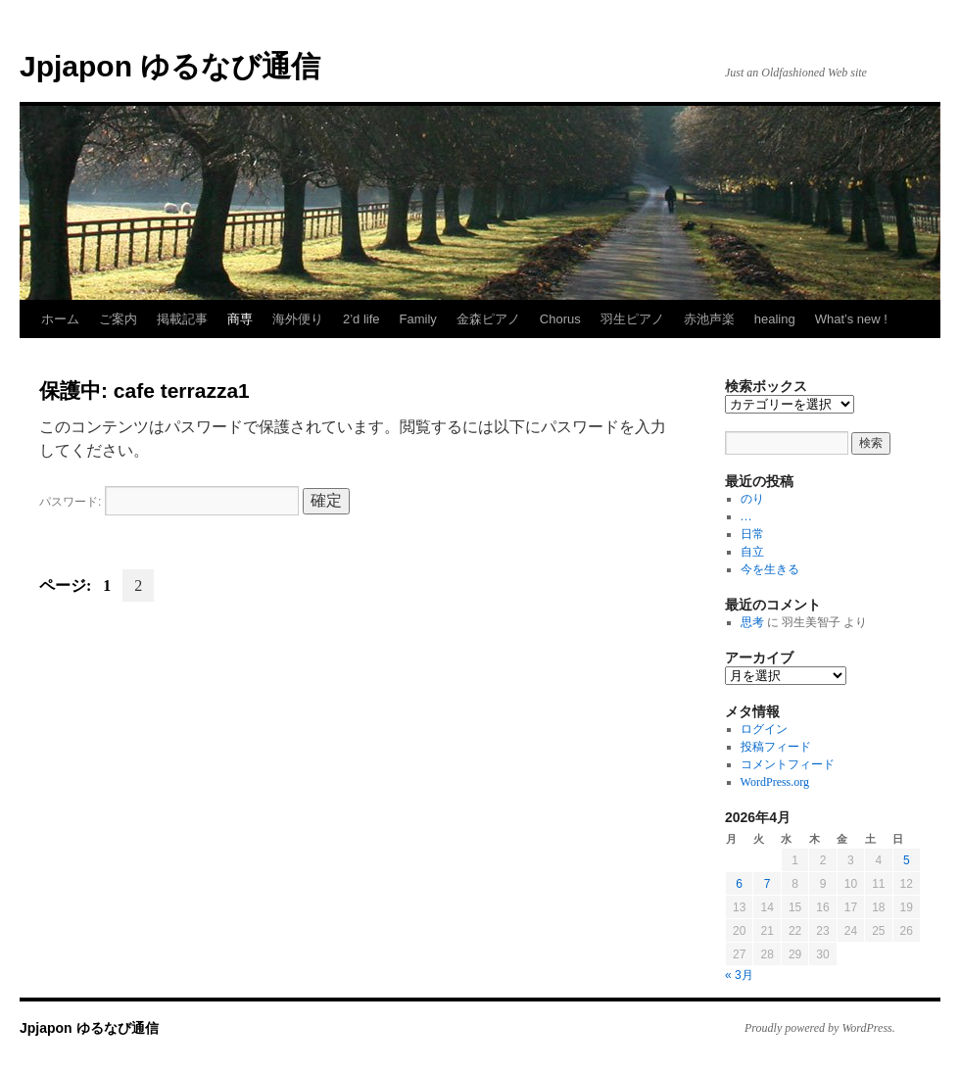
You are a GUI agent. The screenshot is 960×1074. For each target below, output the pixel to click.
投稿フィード (776, 747)
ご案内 (118, 319)
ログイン (764, 729)
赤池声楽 (709, 319)
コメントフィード (788, 764)
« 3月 (739, 975)
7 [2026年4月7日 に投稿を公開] (767, 884)
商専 (240, 319)
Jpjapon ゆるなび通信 (170, 66)
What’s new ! (851, 319)
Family (418, 319)
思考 (752, 622)
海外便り (297, 319)
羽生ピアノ (632, 319)
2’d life (361, 319)
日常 (752, 534)
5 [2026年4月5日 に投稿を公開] (906, 860)
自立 (752, 552)
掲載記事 (182, 319)
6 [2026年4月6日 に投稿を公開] (739, 884)
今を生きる (770, 569)
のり (752, 499)
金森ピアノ (488, 319)
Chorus (560, 319)
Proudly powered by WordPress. (819, 1028)
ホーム (60, 319)
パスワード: (169, 502)
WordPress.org (775, 782)
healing (774, 319)
